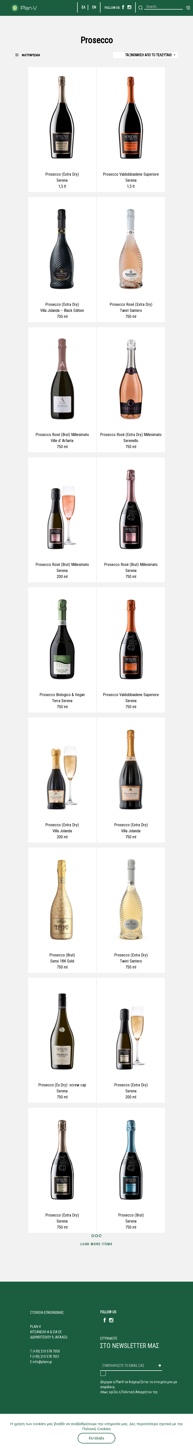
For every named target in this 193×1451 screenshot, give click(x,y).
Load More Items (96, 1244)
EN (94, 7)
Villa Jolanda (62, 831)
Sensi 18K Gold (62, 961)
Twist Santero (131, 310)
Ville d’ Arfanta (62, 440)
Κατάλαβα (96, 1438)
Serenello (130, 440)
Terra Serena (62, 700)
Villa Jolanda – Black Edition (62, 310)
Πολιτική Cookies (96, 1429)
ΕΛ (83, 7)
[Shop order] (145, 55)
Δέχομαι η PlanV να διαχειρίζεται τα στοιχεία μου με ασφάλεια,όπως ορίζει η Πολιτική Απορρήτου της (138, 1387)
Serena (62, 180)
